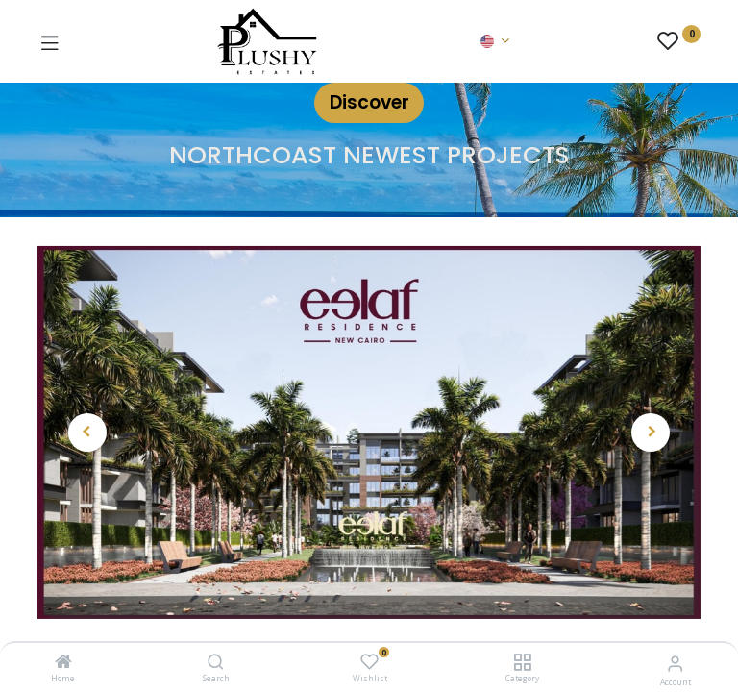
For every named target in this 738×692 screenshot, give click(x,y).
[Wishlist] (369, 662)
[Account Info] (675, 663)
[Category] (522, 663)
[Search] (216, 663)
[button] (87, 432)
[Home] (63, 663)
